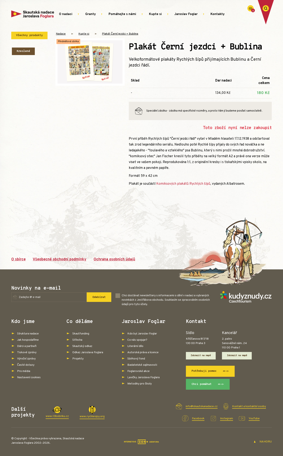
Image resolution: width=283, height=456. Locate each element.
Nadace (61, 34)
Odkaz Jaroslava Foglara (87, 352)
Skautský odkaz (82, 346)
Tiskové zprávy (26, 352)
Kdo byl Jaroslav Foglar (142, 333)
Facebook (198, 418)
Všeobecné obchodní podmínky (59, 259)
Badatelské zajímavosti (142, 365)
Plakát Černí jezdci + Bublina (120, 34)
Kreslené (23, 51)
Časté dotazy (25, 365)
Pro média (23, 371)
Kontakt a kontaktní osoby (249, 406)
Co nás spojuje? (137, 340)
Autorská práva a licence (143, 352)
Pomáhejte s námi (122, 14)
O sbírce (18, 259)
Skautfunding (80, 333)
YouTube (254, 418)
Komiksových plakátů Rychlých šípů (183, 184)
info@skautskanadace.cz (202, 406)
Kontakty (217, 14)
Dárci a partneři (26, 346)
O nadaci (65, 14)
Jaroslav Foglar (186, 14)
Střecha (77, 340)
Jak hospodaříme (28, 340)
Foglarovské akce (138, 371)
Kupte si (155, 14)
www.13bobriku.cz (57, 416)
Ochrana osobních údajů (114, 259)
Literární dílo (135, 346)
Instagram (226, 418)
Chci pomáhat (208, 384)
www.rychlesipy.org (92, 416)
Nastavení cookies (29, 377)
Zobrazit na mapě (201, 355)
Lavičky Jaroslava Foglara (143, 377)
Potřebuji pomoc (210, 371)
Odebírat (99, 297)
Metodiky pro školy (139, 384)
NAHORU (263, 441)
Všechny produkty (29, 35)
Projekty (78, 359)
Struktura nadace (28, 333)
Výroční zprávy (26, 359)
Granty (90, 14)
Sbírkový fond (136, 359)
